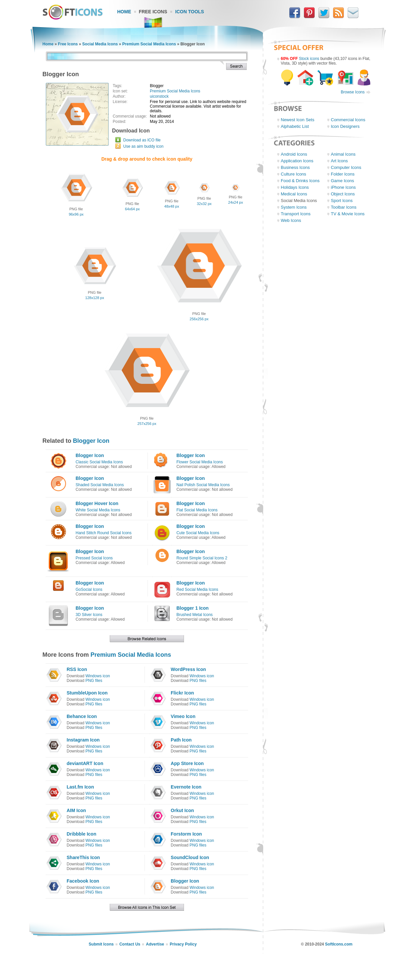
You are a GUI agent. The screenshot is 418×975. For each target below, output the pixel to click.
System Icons (294, 207)
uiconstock (159, 96)
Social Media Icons (100, 44)
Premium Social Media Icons (149, 44)
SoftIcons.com (339, 944)
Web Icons (291, 220)
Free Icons (153, 11)
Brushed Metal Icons (194, 614)
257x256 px (147, 424)
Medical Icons (294, 193)
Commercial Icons (348, 119)
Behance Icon (82, 716)
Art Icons (339, 160)
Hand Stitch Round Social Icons (104, 533)
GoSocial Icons (89, 589)
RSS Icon (77, 669)
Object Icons (343, 193)
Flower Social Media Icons (199, 462)
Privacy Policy (183, 944)
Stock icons (309, 58)
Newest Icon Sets (297, 119)
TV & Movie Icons (348, 213)
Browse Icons (353, 92)
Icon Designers (345, 126)
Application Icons (297, 160)
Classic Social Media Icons (99, 462)
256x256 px (199, 319)
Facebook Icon (83, 881)
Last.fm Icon (80, 787)
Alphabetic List (295, 126)
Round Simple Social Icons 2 (201, 558)
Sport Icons (342, 200)
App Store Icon (187, 763)
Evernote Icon (186, 787)
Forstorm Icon (186, 834)
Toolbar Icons (343, 207)
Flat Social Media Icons (196, 510)
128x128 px (94, 298)
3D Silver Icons (89, 614)
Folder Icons (343, 174)
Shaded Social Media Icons (100, 485)
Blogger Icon (91, 440)
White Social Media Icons (98, 510)
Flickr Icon (182, 692)
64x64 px (132, 209)
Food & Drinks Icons (300, 180)
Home (124, 11)
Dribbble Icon (81, 834)
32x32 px (204, 204)
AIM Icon (76, 810)
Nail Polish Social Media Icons (203, 485)
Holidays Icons (295, 187)
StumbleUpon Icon (87, 692)
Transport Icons (296, 213)
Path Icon (181, 740)
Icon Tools (189, 11)
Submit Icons (101, 944)
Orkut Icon (182, 810)
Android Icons (294, 154)
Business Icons (295, 167)
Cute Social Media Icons (197, 533)
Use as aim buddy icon (143, 146)
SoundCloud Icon (190, 857)
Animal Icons (343, 154)
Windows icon (98, 676)
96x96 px (76, 214)
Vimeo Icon (183, 716)
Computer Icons (346, 167)
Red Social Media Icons (197, 589)
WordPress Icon (188, 669)
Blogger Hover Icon (97, 503)
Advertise (155, 944)
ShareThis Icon (83, 857)
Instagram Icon (83, 740)
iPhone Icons (343, 187)
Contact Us (129, 944)
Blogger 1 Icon (192, 608)
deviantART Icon (85, 763)
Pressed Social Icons (94, 558)
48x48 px (171, 206)
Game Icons (342, 180)
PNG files (94, 680)
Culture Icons (293, 174)
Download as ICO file (142, 140)
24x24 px (235, 202)
